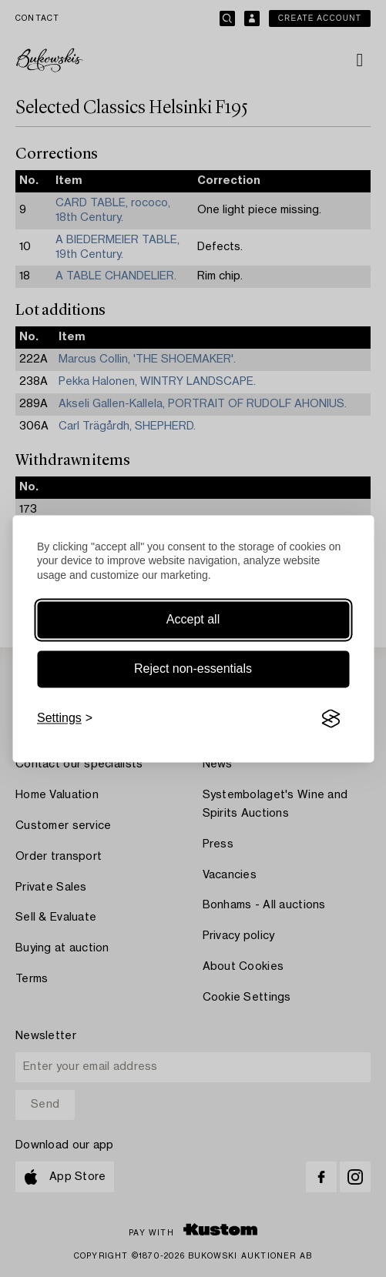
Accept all (193, 620)
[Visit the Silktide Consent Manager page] (330, 718)
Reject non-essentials (193, 669)
